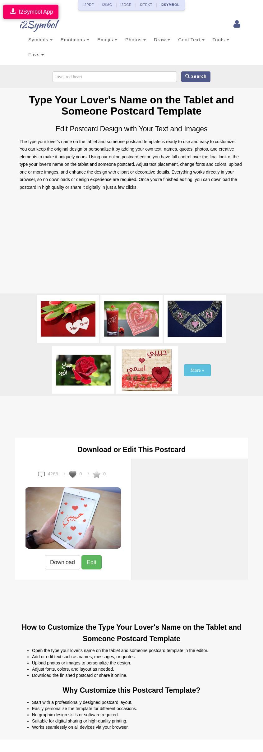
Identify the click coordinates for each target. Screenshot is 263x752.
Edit (91, 562)
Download (62, 562)
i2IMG (107, 5)
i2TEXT (146, 5)
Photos (135, 39)
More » (197, 370)
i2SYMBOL (170, 5)
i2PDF (89, 5)
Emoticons (75, 39)
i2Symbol (32, 24)
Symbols (40, 39)
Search (195, 76)
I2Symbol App (30, 11)
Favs (36, 54)
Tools (221, 39)
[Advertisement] (131, 243)
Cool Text (191, 39)
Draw (162, 39)
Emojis (107, 39)
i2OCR (126, 5)
